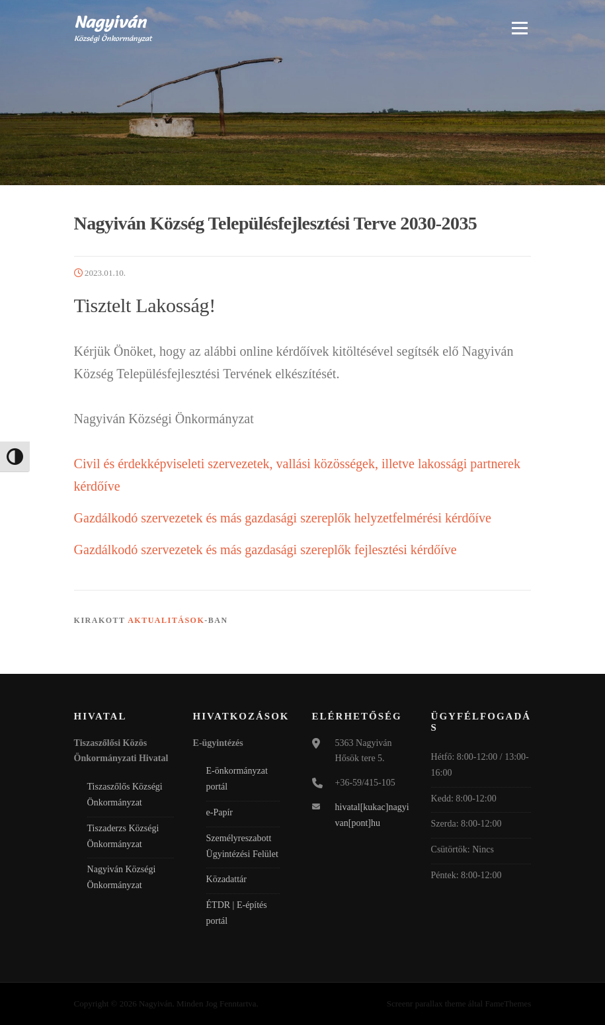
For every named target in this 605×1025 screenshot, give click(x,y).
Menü (519, 27)
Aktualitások (166, 620)
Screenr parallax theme (426, 1003)
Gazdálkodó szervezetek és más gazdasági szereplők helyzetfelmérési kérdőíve (282, 518)
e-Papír (219, 812)
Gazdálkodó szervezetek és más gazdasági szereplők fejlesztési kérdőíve (265, 549)
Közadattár (226, 879)
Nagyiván (110, 21)
